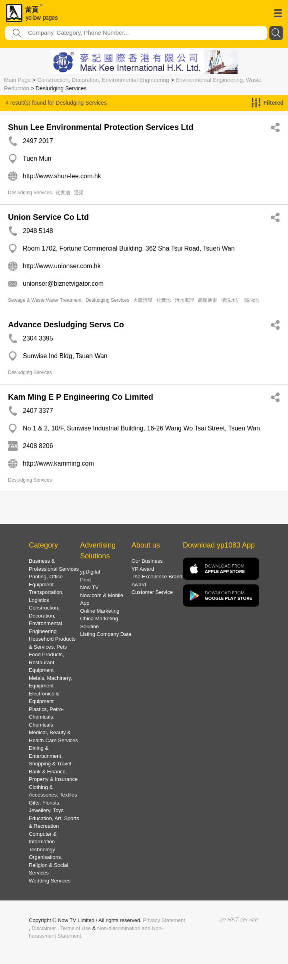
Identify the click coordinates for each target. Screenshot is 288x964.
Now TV (89, 587)
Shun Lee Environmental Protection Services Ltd (100, 127)
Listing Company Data (105, 634)
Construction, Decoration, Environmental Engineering (103, 80)
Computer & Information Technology (42, 841)
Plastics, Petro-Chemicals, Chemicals (46, 717)
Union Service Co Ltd (48, 217)
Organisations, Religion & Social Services (48, 865)
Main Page (17, 80)
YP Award (143, 569)
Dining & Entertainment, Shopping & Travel (50, 756)
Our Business (147, 561)
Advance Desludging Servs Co (66, 324)
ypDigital (90, 572)
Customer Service (152, 592)
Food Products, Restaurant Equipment (46, 662)
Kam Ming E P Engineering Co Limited (80, 396)
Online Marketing (99, 611)
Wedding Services (50, 881)
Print (85, 580)
